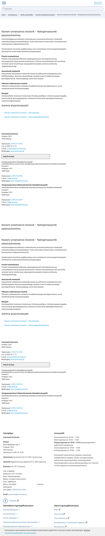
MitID (56, 510)
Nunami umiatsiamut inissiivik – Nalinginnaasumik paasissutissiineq (78, 15)
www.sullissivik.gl (60, 518)
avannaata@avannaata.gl (16, 149)
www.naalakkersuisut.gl (19, 181)
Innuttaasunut (13, 15)
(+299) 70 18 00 (16, 144)
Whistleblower (59, 527)
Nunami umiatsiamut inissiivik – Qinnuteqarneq (21, 113)
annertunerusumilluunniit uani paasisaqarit (20, 533)
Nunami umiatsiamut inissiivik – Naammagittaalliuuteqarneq (26, 117)
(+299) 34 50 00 (16, 176)
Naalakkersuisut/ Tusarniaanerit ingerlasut (69, 523)
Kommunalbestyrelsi (10, 510)
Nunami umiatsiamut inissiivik (45, 15)
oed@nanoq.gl (12, 178)
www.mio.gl (58, 514)
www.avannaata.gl (17, 151)
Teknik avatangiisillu (26, 15)
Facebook (12, 501)
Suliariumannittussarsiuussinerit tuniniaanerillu (20, 522)
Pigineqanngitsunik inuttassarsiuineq (16, 526)
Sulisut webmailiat (10, 518)
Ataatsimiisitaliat (9, 514)
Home (3, 15)
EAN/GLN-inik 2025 (19, 490)
